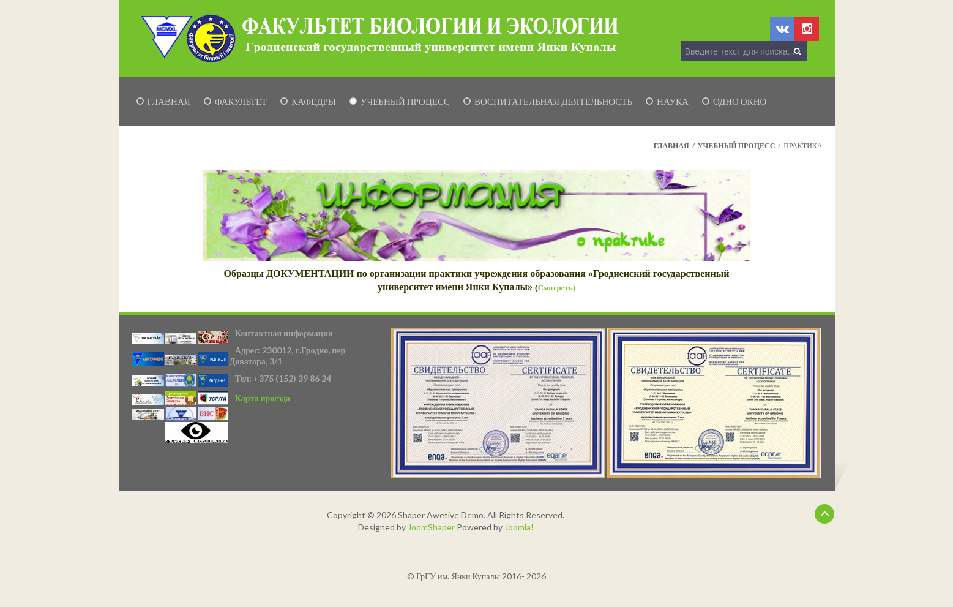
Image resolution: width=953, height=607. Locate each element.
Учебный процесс (736, 145)
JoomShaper (431, 527)
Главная (671, 145)
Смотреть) (556, 287)
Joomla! (519, 527)
